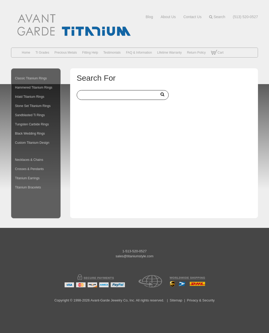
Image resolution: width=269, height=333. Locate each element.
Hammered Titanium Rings (33, 87)
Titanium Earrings (27, 178)
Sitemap (176, 300)
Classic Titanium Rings (31, 78)
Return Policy (196, 52)
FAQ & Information (139, 52)
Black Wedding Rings (30, 133)
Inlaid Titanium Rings (29, 97)
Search (217, 17)
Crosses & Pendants (29, 169)
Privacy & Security (201, 300)
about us (168, 17)
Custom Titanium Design (32, 143)
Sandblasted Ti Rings (30, 115)
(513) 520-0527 (245, 17)
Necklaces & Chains (29, 160)
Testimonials (112, 52)
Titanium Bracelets (28, 187)
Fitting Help (90, 52)
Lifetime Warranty (169, 52)
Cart (217, 56)
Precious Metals (65, 52)
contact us (192, 17)
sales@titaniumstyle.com (134, 256)
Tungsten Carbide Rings (32, 124)
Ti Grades (42, 52)
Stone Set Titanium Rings (32, 106)
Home (26, 52)
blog (149, 17)
